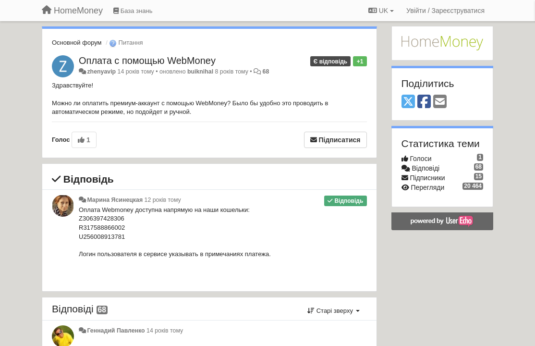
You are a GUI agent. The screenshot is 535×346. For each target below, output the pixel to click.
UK (381, 10)
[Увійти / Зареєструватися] (445, 10)
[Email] (440, 102)
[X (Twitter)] (408, 102)
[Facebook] (424, 102)
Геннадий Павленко (116, 330)
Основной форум (77, 42)
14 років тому (164, 330)
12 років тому (163, 200)
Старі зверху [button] (333, 310)
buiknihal (200, 71)
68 (266, 71)
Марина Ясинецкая (115, 200)
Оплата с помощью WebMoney (147, 60)
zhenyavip (101, 71)
